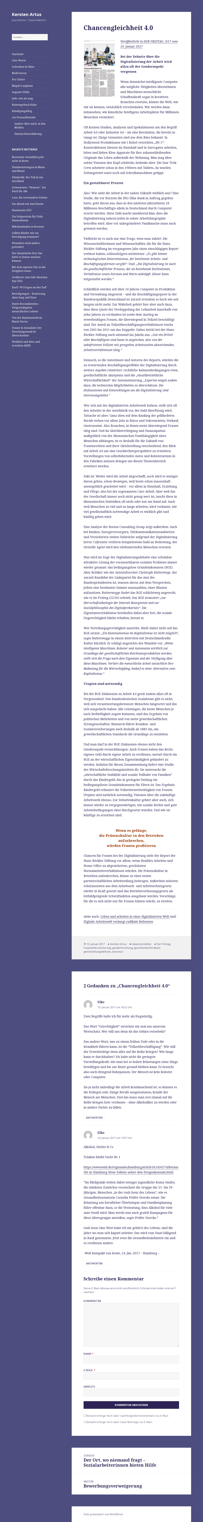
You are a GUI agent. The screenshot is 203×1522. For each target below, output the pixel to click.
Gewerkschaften (141, 944)
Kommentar (92, 1301)
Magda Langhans (22, 85)
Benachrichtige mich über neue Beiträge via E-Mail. (119, 1422)
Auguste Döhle (20, 92)
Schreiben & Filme (23, 66)
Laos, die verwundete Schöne (29, 197)
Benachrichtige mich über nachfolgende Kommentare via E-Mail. (127, 1415)
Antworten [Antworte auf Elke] (94, 1117)
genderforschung (122, 948)
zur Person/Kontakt (24, 117)
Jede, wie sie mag (22, 98)
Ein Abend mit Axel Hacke (28, 204)
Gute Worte (19, 60)
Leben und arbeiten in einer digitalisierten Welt (135, 916)
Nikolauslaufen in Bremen (28, 226)
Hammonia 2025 (22, 210)
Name (89, 1353)
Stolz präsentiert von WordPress (103, 1514)
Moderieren (19, 73)
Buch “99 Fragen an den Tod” (29, 287)
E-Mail (89, 1370)
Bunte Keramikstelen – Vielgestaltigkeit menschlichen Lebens (26, 307)
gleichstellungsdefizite (97, 951)
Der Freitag (163, 944)
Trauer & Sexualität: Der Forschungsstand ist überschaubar (27, 331)
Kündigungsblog (22, 111)
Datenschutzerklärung (28, 134)
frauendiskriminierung (97, 948)
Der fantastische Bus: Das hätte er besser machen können (27, 256)
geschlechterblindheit (147, 948)
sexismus (117, 951)
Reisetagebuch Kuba (24, 104)
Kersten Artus (26, 14)
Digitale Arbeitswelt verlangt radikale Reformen (118, 922)
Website (89, 1386)
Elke (101, 1002)
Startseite (18, 54)
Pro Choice (18, 79)
